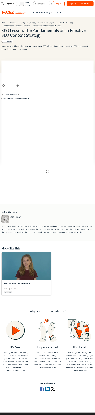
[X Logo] (53, 388)
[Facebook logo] (42, 388)
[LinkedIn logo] (48, 388)
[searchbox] (42, 3)
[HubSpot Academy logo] (13, 12)
